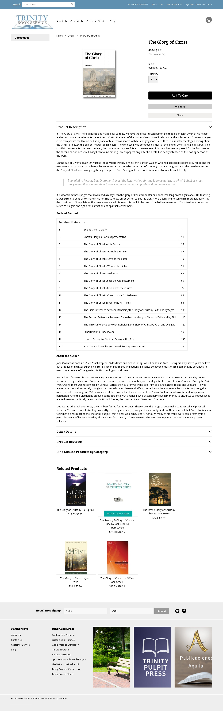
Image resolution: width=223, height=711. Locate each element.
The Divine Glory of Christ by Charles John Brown (159, 510)
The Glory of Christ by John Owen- (75, 579)
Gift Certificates (174, 4)
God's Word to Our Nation (67, 644)
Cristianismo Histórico (64, 639)
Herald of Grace (61, 649)
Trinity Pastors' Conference (67, 669)
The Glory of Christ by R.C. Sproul (75, 509)
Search (17, 4)
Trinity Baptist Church (64, 674)
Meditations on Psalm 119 (67, 664)
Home (59, 35)
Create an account (203, 4)
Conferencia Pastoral (64, 634)
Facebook (184, 610)
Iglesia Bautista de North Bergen (70, 659)
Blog (112, 21)
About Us (61, 21)
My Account (157, 4)
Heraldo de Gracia (62, 654)
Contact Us (76, 21)
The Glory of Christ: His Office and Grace (117, 579)
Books (71, 35)
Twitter (177, 610)
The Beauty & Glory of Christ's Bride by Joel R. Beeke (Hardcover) (117, 523)
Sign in (189, 4)
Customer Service (96, 21)
